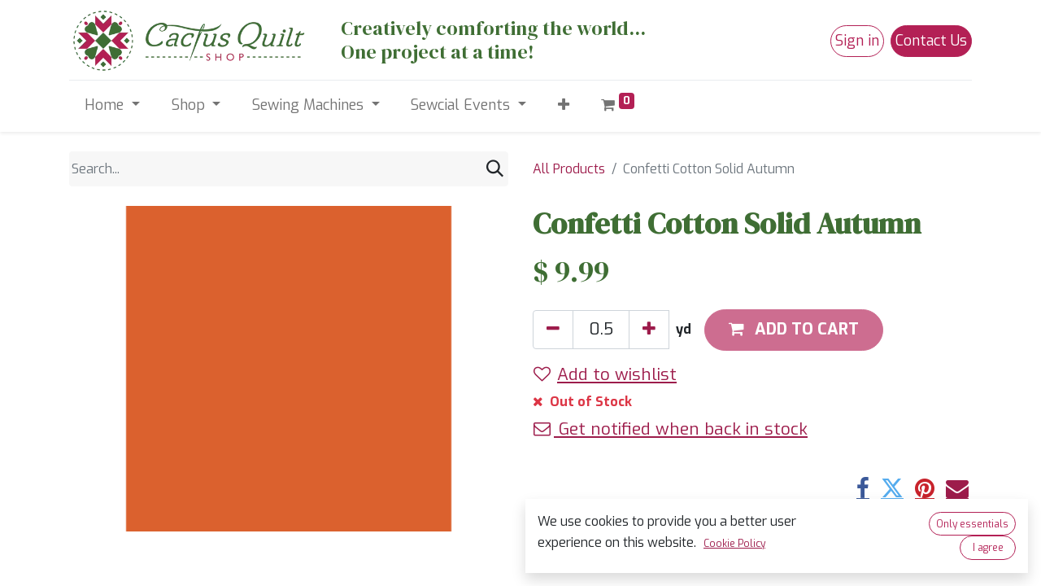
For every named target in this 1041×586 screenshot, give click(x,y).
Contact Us (931, 40)
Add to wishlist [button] (605, 374)
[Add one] (649, 329)
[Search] (494, 168)
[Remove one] (553, 329)
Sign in (857, 40)
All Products (569, 168)
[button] (563, 105)
